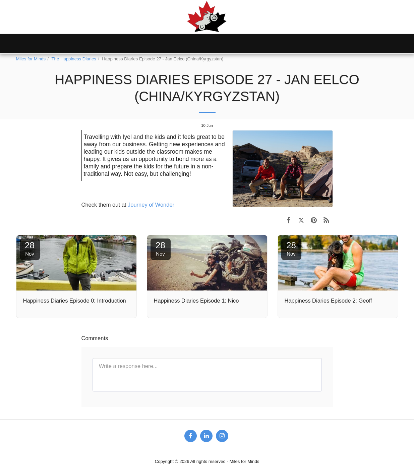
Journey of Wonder (151, 205)
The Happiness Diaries (74, 58)
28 (30, 248)
